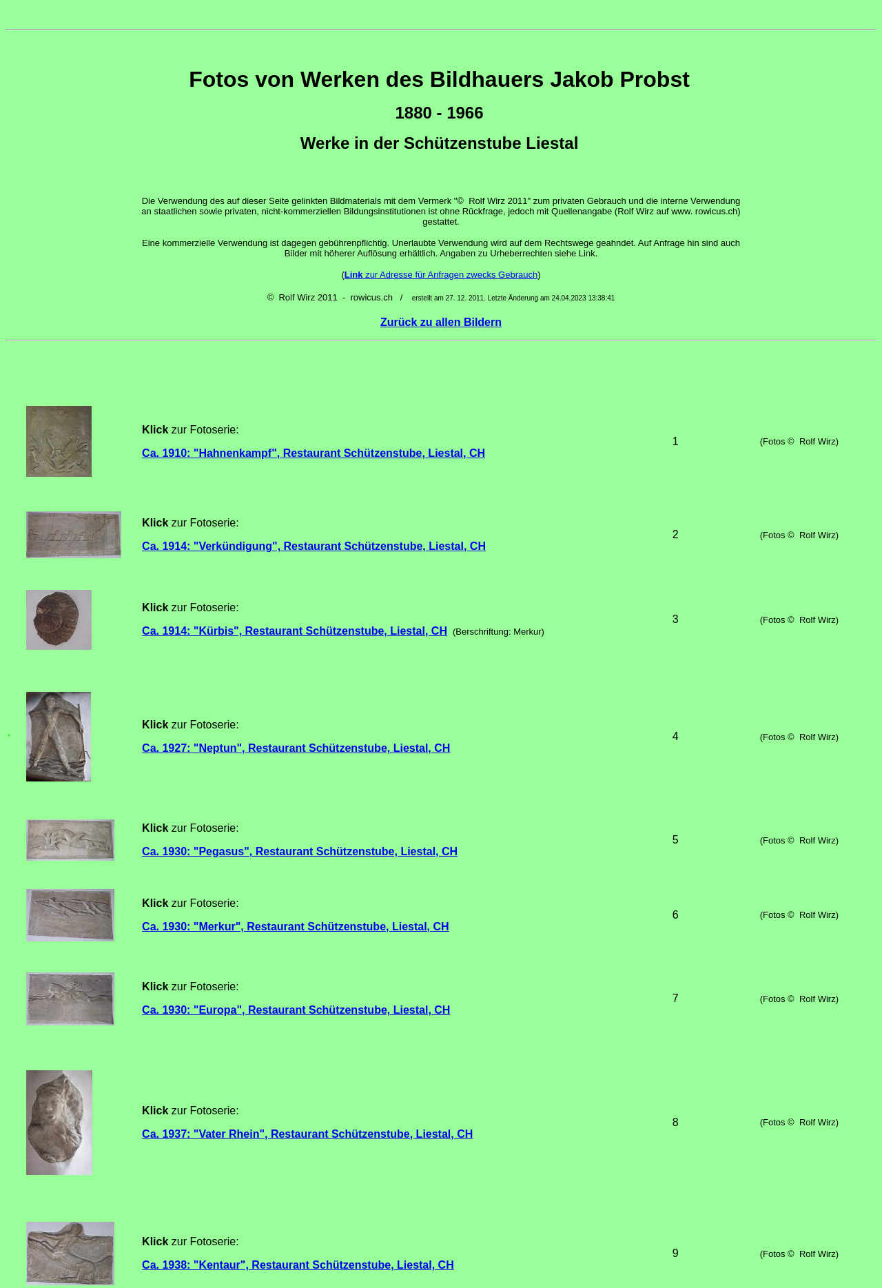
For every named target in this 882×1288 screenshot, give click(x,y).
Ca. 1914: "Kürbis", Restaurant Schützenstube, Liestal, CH (294, 552)
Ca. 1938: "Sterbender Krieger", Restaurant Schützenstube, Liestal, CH (327, 1073)
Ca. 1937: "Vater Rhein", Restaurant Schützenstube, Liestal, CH (307, 884)
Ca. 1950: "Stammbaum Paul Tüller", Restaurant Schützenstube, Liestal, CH (339, 1170)
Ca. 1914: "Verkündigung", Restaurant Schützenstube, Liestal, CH (314, 496)
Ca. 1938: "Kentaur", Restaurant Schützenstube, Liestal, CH (298, 971)
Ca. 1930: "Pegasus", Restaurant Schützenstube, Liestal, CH (300, 698)
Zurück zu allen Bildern (441, 322)
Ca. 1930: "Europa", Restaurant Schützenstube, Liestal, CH (296, 803)
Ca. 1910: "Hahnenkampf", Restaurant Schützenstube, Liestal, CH (313, 434)
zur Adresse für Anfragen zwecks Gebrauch (441, 274)
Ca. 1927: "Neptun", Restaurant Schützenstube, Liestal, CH (296, 629)
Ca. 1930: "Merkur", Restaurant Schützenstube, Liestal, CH (295, 747)
